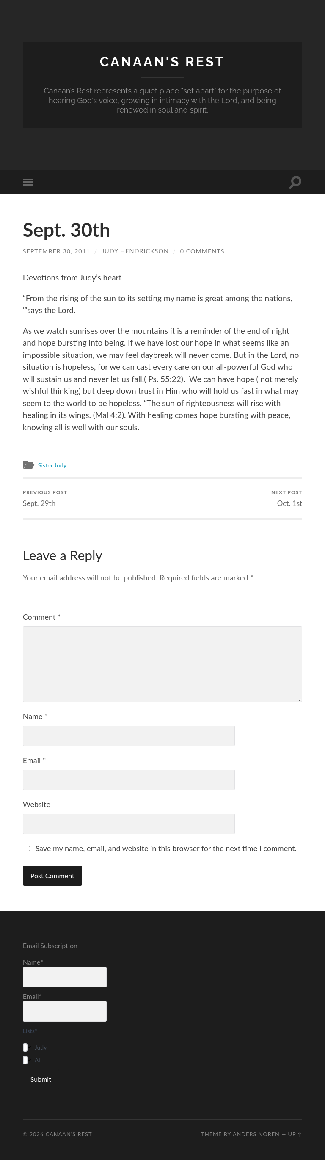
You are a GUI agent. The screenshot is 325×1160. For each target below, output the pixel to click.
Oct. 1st (287, 498)
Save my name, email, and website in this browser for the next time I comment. (165, 848)
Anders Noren (256, 1134)
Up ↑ (295, 1134)
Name (35, 716)
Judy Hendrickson (135, 251)
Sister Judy (53, 464)
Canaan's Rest (162, 61)
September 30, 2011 (57, 251)
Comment (42, 616)
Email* (65, 1006)
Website (36, 804)
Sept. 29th (45, 498)
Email (34, 760)
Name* (65, 972)
